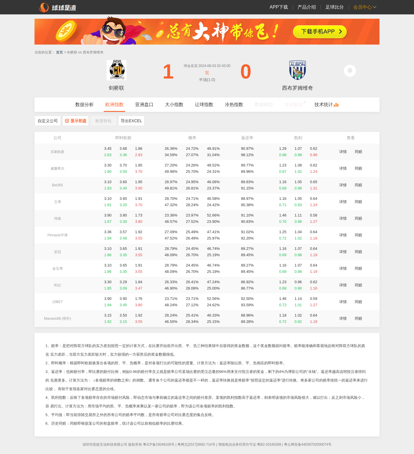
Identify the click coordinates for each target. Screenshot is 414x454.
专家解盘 (294, 104)
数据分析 (84, 104)
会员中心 (362, 7)
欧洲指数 (114, 104)
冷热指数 (234, 104)
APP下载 (279, 7)
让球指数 (204, 104)
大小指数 (174, 104)
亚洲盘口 (144, 104)
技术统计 (324, 104)
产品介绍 (307, 7)
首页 (59, 52)
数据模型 (264, 104)
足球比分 (334, 7)
